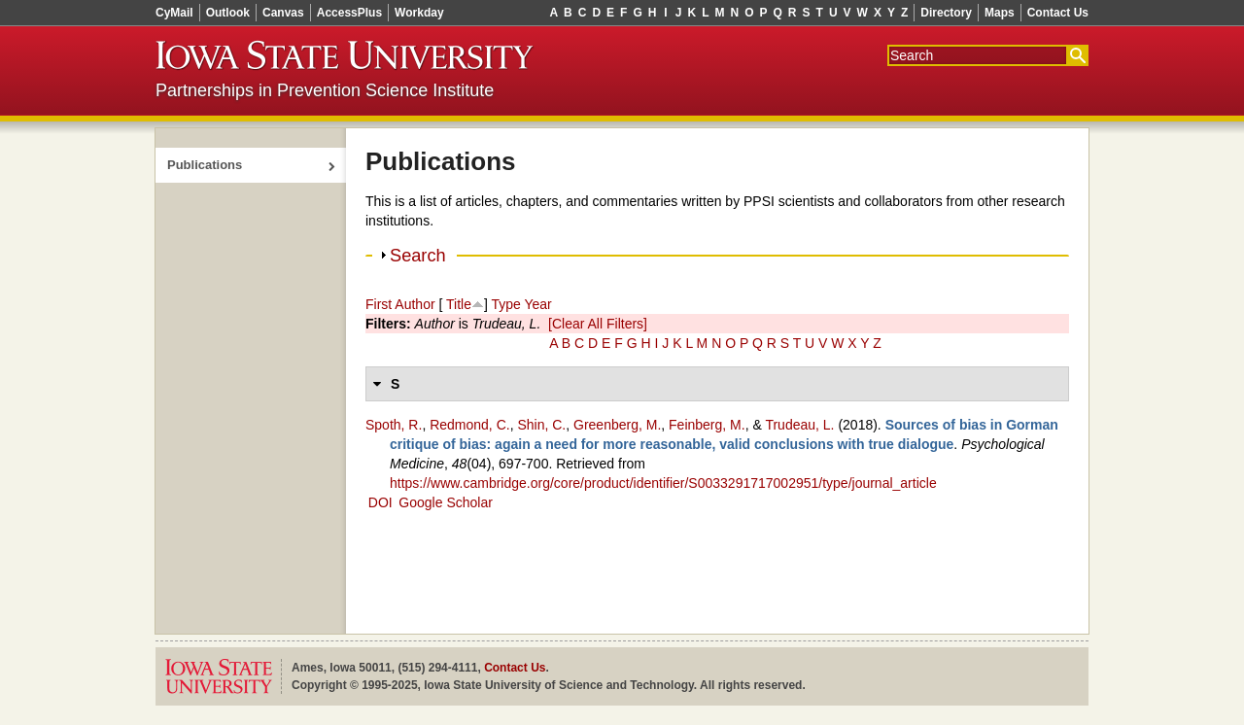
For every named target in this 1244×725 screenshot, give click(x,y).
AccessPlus (349, 12)
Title (458, 304)
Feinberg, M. (707, 424)
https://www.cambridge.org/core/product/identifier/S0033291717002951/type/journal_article (663, 483)
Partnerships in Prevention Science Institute (325, 90)
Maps (1000, 12)
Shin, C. (541, 424)
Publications (204, 164)
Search (418, 255)
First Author (400, 304)
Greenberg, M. (617, 424)
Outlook (228, 12)
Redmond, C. (469, 424)
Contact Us (1057, 12)
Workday (419, 12)
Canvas (283, 12)
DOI (380, 502)
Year (537, 304)
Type (505, 304)
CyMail (174, 12)
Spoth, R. (393, 424)
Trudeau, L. (799, 424)
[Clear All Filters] (597, 323)
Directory (946, 12)
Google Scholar (445, 502)
